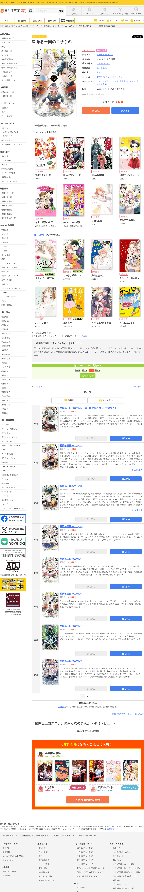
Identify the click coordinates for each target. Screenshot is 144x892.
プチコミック (6, 433)
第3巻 (97, 370)
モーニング (5, 479)
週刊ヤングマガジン (9, 437)
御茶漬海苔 (5, 346)
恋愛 (3, 259)
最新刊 (69, 400)
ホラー (4, 293)
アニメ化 (114, 81)
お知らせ (4, 128)
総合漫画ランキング (84, 848)
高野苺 (4, 388)
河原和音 (4, 350)
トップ (7, 20)
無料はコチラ (88, 376)
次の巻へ (137, 386)
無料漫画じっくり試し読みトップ (35, 835)
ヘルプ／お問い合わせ (10, 132)
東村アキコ (5, 400)
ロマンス (131, 81)
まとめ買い (106, 400)
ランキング (112, 21)
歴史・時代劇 (6, 280)
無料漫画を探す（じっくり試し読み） (128, 714)
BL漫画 (4, 251)
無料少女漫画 (6, 206)
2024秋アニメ (70, 336)
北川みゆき (5, 359)
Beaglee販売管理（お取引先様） (124, 876)
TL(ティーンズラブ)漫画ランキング (89, 868)
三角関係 (38, 336)
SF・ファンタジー (8, 297)
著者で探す (5, 165)
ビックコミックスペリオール (12, 508)
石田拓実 (4, 329)
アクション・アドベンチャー (12, 288)
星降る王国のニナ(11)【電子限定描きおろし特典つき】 (88, 408)
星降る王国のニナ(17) (71, 626)
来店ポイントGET (8, 92)
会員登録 (4, 108)
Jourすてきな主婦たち (10, 475)
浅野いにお (5, 321)
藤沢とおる (5, 405)
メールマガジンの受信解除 (13, 856)
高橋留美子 (5, 392)
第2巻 (84, 370)
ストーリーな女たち (9, 429)
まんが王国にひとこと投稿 (11, 145)
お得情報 (6, 876)
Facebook (80, 887)
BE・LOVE (5, 425)
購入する (125, 110)
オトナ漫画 (5, 255)
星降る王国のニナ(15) (71, 559)
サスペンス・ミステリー (10, 276)
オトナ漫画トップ (8, 80)
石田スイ (4, 325)
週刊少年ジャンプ (8, 441)
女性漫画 (4, 230)
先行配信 (22, 20)
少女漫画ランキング (84, 856)
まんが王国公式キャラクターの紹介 (126, 868)
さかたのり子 (6, 367)
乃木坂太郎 (5, 396)
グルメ (4, 301)
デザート (4, 496)
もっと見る (137, 470)
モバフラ (4, 504)
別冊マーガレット (8, 467)
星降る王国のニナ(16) (71, 594)
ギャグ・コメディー (9, 267)
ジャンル (99, 21)
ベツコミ (4, 471)
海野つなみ (5, 334)
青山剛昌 (4, 317)
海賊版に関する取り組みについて (13, 575)
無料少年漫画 (6, 214)
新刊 (124, 21)
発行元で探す (6, 177)
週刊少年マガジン (8, 454)
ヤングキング (6, 492)
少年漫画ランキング (84, 864)
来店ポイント (137, 21)
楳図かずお (5, 338)
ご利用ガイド (6, 136)
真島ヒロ (4, 409)
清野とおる (5, 380)
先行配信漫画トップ (9, 59)
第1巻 (77, 370)
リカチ (103, 63)
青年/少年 (52, 20)
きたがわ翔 (5, 354)
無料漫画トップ (7, 38)
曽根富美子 (5, 384)
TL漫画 (4, 247)
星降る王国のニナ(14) (71, 526)
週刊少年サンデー (8, 487)
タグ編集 (83, 336)
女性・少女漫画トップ (10, 63)
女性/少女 (37, 20)
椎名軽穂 (4, 371)
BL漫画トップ (6, 76)
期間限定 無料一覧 (8, 218)
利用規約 (115, 880)
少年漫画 (4, 242)
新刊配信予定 (6, 51)
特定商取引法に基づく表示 (122, 888)
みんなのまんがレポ (9, 181)
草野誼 (4, 363)
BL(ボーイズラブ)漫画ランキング (89, 872)
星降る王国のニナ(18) (71, 661)
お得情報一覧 (6, 96)
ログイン (4, 112)
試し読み (96, 110)
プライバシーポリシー (120, 884)
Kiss (3, 450)
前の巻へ (38, 386)
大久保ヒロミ (6, 342)
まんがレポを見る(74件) (88, 731)
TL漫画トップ (6, 72)
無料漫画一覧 (6, 197)
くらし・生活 (103, 81)
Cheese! (4, 462)
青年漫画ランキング (84, 860)
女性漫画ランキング (84, 852)
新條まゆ (4, 375)
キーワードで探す (8, 173)
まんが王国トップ (8, 835)
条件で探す (5, 156)
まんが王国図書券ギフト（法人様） (126, 872)
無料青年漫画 (6, 210)
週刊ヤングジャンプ (9, 458)
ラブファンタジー (52, 336)
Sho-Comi (5, 483)
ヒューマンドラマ (8, 263)
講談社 (100, 72)
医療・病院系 (6, 305)
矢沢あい (4, 413)
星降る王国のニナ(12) (71, 445)
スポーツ (4, 284)
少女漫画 (4, 234)
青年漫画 (4, 238)
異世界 (123, 81)
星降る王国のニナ (105, 54)
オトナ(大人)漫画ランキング (87, 876)
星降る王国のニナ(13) (71, 486)
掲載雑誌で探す (7, 169)
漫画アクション (7, 500)
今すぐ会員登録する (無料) (88, 800)
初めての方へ (6, 140)
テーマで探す (6, 160)
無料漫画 (67, 20)
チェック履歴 (6, 116)
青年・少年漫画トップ (10, 68)
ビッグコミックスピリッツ (11, 446)
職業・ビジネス (7, 272)
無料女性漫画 (6, 201)
